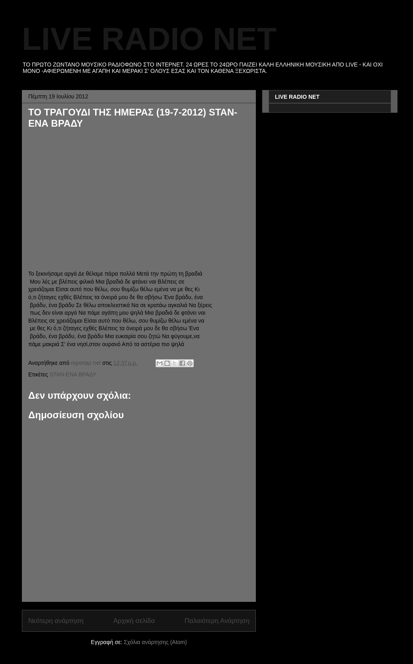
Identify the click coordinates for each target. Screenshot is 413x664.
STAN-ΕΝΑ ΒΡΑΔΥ (73, 374)
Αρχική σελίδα (134, 621)
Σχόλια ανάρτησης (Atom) (155, 642)
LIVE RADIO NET (149, 39)
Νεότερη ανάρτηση (56, 621)
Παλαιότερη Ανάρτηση (217, 621)
